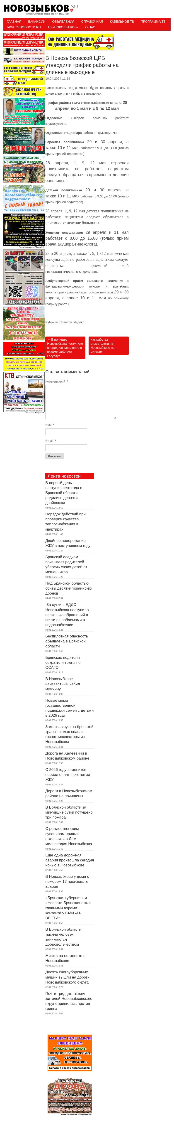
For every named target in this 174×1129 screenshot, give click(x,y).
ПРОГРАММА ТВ (153, 21)
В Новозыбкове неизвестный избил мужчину (62, 684)
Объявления (63, 21)
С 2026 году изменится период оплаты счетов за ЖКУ (67, 774)
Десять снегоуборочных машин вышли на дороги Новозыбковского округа (67, 977)
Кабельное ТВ (122, 21)
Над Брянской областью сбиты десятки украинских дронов (68, 588)
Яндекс (78, 322)
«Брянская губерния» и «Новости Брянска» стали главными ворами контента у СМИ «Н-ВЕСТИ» (68, 908)
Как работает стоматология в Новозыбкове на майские (102, 346)
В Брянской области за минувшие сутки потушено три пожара (69, 812)
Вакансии (36, 21)
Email (50, 441)
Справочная (92, 21)
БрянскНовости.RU (24, 27)
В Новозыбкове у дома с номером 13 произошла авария (67, 881)
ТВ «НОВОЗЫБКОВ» (63, 27)
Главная (14, 21)
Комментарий (56, 381)
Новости (65, 322)
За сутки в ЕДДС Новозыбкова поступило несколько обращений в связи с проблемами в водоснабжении (67, 615)
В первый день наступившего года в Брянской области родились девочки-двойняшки (63, 493)
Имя (49, 425)
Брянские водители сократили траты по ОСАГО (62, 662)
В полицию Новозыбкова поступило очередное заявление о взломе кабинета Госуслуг (65, 348)
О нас (90, 27)
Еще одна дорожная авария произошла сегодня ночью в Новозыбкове (69, 860)
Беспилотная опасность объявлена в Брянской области (66, 641)
